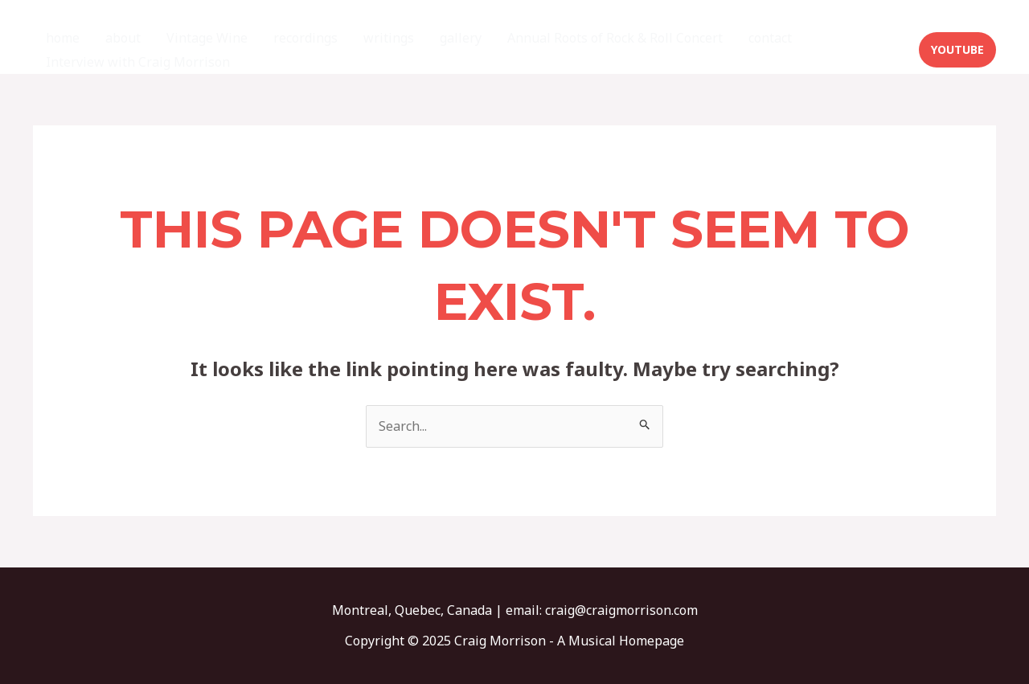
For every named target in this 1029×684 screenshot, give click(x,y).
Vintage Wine (207, 38)
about (123, 38)
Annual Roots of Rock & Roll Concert (615, 38)
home (63, 38)
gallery (461, 38)
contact (770, 38)
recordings (305, 38)
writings (388, 38)
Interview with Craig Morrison (138, 62)
